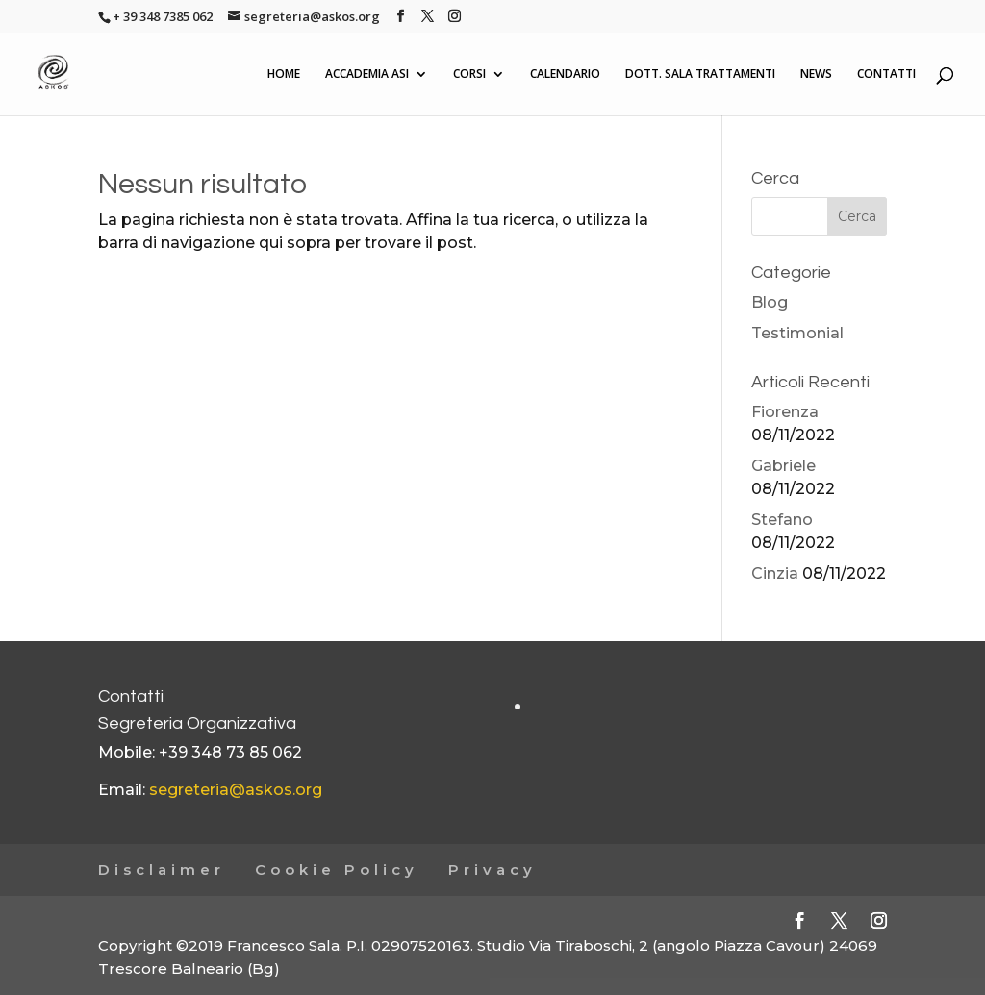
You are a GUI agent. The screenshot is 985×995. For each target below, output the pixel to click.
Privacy (492, 869)
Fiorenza (785, 412)
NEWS (816, 74)
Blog (769, 302)
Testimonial (797, 333)
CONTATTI (886, 74)
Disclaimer (161, 869)
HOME (283, 74)
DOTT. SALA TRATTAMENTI (700, 74)
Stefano (782, 519)
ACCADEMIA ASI (367, 74)
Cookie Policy (336, 869)
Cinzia (774, 573)
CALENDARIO (565, 74)
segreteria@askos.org (235, 790)
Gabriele (783, 466)
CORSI (469, 74)
